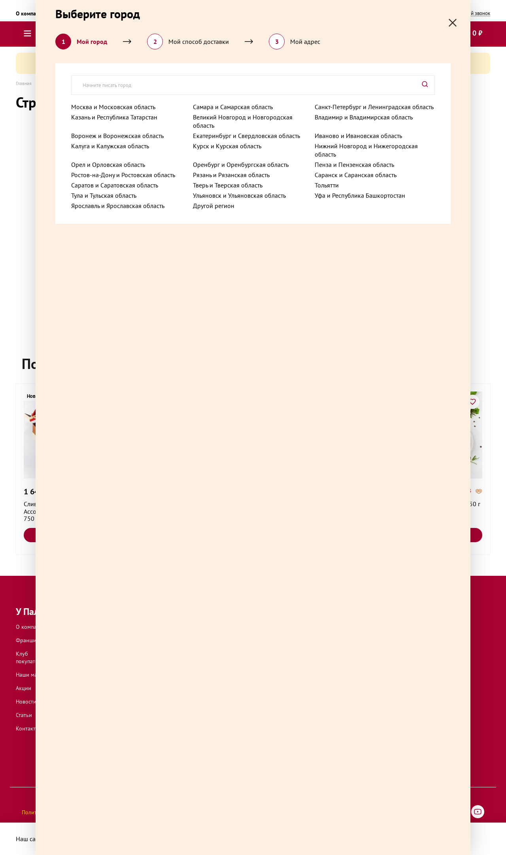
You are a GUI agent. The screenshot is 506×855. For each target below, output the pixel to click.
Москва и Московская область (113, 107)
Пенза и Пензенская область (354, 164)
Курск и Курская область (227, 146)
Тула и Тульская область (103, 195)
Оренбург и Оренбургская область (241, 164)
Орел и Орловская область (108, 164)
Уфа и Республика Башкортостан (360, 195)
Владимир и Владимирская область (364, 117)
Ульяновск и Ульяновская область (239, 195)
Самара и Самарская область (233, 107)
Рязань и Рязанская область (231, 175)
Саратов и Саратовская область (114, 185)
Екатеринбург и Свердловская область (246, 136)
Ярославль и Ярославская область (117, 206)
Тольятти (327, 185)
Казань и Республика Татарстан (114, 117)
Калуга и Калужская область (110, 146)
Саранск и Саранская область (355, 175)
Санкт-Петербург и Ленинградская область (374, 107)
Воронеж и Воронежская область (117, 136)
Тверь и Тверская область (227, 185)
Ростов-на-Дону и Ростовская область (123, 175)
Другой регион (213, 206)
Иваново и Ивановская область (358, 136)
